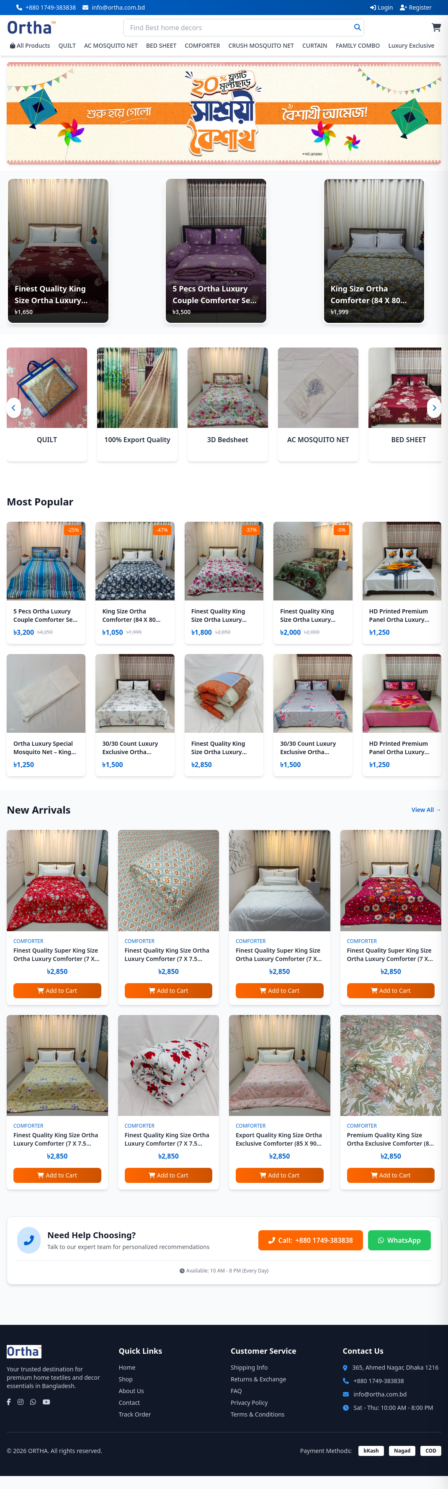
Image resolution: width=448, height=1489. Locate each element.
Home (127, 1380)
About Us (131, 1404)
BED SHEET (161, 45)
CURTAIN (314, 45)
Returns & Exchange (258, 1392)
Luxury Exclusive (411, 45)
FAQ (236, 1404)
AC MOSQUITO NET (111, 45)
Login (381, 7)
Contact (129, 1415)
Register (416, 7)
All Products (30, 45)
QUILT (67, 45)
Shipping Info (249, 1380)
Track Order (135, 1427)
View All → (426, 823)
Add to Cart (57, 1003)
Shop (126, 1392)
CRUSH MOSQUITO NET (261, 45)
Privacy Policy (249, 1415)
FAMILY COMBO (358, 45)
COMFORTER (202, 45)
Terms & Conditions (258, 1427)
